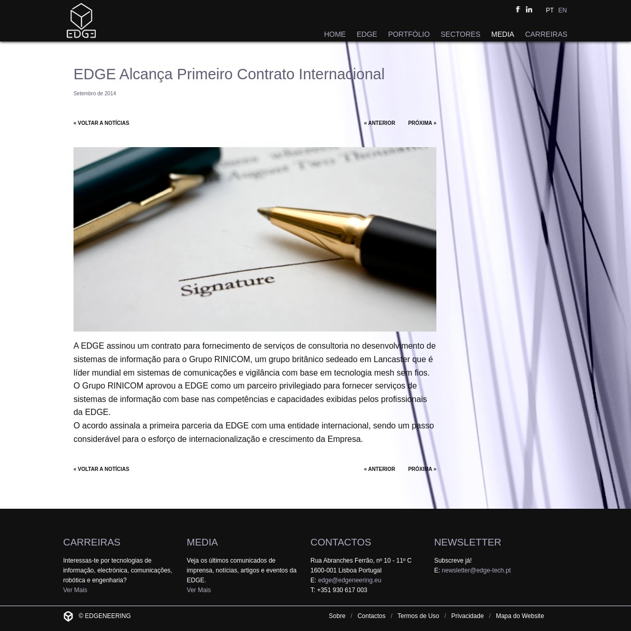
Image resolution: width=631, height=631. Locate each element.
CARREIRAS (546, 34)
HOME (335, 34)
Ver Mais (75, 590)
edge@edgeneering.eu (349, 580)
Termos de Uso (418, 616)
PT (550, 10)
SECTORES (460, 34)
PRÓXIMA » (422, 123)
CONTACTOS (341, 542)
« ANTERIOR (379, 123)
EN (562, 10)
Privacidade (467, 616)
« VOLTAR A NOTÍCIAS (101, 123)
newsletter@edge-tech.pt (476, 570)
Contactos (372, 616)
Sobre (337, 616)
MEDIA (502, 34)
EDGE (367, 34)
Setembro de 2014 (95, 93)
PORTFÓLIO (409, 34)
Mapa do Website (520, 616)
